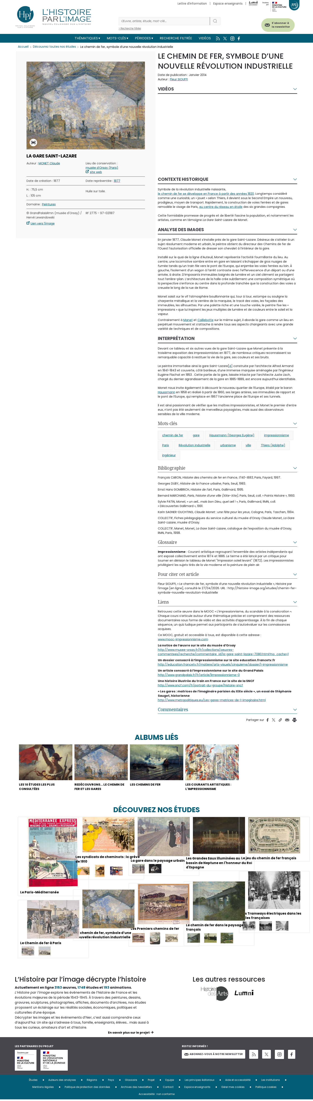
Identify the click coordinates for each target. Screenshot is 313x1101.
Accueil (23, 47)
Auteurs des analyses (62, 1081)
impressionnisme (276, 435)
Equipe (169, 1081)
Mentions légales (43, 1088)
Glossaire (167, 542)
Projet (151, 1081)
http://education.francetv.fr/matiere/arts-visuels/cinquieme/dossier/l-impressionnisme (223, 664)
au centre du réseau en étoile (221, 207)
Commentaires (173, 709)
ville (248, 445)
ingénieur (169, 455)
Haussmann (166, 392)
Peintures (49, 204)
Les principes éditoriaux (199, 1081)
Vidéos (205, 38)
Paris (165, 445)
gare (196, 435)
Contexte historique (183, 179)
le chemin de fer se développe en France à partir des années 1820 (206, 194)
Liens (163, 602)
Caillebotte (205, 320)
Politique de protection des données (87, 1088)
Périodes (143, 38)
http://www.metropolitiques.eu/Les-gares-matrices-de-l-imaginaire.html (212, 700)
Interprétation (176, 338)
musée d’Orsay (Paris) (102, 168)
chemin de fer (172, 435)
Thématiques (86, 38)
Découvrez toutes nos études (54, 47)
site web (96, 172)
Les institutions (270, 1081)
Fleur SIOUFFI (179, 79)
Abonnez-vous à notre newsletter (213, 1055)
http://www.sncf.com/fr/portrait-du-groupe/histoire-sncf (200, 685)
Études (33, 1081)
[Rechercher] (164, 21)
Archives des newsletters (136, 1088)
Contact (168, 1088)
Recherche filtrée (176, 38)
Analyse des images (181, 230)
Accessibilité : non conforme (157, 1095)
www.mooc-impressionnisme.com (183, 639)
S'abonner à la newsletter (278, 24)
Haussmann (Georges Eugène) (231, 435)
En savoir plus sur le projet (129, 1034)
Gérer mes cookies (233, 1088)
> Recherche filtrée (130, 28)
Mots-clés (116, 38)
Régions (92, 1081)
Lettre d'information (192, 3)
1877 (117, 181)
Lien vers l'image (43, 223)
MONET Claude (49, 163)
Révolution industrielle (194, 445)
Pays (111, 1081)
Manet (188, 320)
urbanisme (228, 445)
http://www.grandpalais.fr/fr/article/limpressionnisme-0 (199, 675)
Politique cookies (266, 1088)
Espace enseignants (228, 3)
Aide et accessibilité (237, 1081)
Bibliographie (171, 468)
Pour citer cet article (178, 574)
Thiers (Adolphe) (273, 445)
